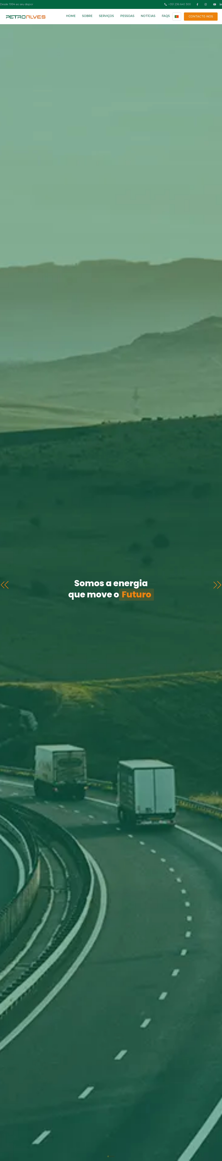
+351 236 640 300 (177, 4)
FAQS (166, 16)
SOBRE (87, 16)
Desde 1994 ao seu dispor (16, 4)
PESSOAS (127, 16)
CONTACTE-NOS (201, 16)
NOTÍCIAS (148, 16)
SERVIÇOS (106, 16)
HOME (71, 16)
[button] (217, 585)
